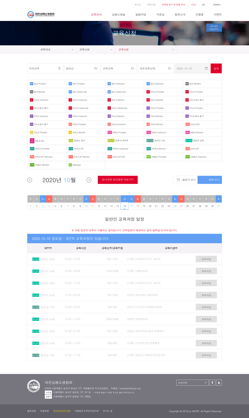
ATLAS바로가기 (214, 28)
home (32, 49)
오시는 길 (107, 410)
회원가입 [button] (151, 4)
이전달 (29, 180)
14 (111, 206)
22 (162, 206)
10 (86, 206)
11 (92, 206)
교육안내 (45, 49)
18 (137, 206)
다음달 (89, 180)
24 (175, 206)
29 (206, 206)
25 (181, 206)
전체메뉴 (217, 4)
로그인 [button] (138, 4)
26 (187, 206)
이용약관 (44, 410)
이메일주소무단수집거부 (87, 410)
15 (117, 206)
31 (218, 206)
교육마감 (206, 259)
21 (156, 206)
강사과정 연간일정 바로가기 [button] (118, 179)
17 (131, 206)
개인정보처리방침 (62, 410)
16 (124, 206)
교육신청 (84, 49)
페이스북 (28, 4)
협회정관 (31, 410)
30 (212, 206)
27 (193, 206)
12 (98, 206)
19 (144, 206)
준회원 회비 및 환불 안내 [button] (173, 4)
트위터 (33, 4)
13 (105, 206)
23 (168, 206)
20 (150, 206)
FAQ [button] (193, 4)
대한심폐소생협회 (41, 14)
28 (200, 206)
